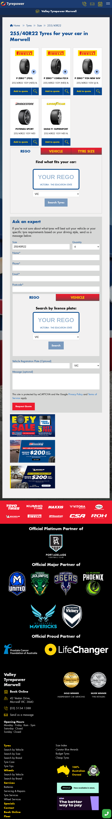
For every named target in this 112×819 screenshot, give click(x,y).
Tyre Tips (8, 740)
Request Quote (24, 406)
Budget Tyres (62, 727)
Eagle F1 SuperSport (56, 129)
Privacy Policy (75, 394)
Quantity (77, 242)
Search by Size (12, 727)
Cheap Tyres (62, 731)
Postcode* (17, 284)
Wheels (9, 744)
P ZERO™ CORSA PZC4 (56, 78)
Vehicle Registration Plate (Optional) (31, 361)
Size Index (61, 719)
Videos (8, 799)
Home (15, 25)
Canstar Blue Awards (67, 723)
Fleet (7, 790)
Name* (16, 253)
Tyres (7, 719)
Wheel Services (12, 773)
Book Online (12, 786)
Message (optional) (22, 371)
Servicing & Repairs (14, 765)
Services (9, 756)
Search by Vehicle (13, 723)
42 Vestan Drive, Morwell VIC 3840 (21, 674)
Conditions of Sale (42, 813)
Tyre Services (11, 769)
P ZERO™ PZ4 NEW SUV (87, 78)
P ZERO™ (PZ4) (24, 78)
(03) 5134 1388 (20, 682)
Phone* (16, 263)
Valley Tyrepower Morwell (56, 11)
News (8, 794)
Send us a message (22, 689)
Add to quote (21, 91)
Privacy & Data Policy (22, 813)
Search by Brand (13, 731)
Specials (9, 777)
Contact (9, 781)
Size (14, 242)
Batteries (8, 761)
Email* (16, 274)
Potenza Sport (25, 129)
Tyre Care (9, 736)
